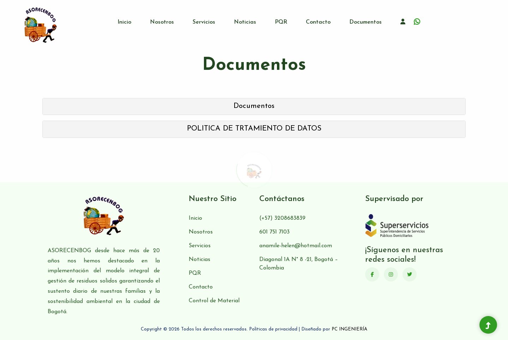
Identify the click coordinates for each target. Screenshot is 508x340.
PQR (281, 22)
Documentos (365, 22)
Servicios (204, 22)
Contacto (318, 22)
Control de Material (214, 301)
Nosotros (162, 22)
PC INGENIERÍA (349, 329)
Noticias (245, 22)
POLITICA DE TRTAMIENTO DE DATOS (254, 128)
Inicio (124, 22)
